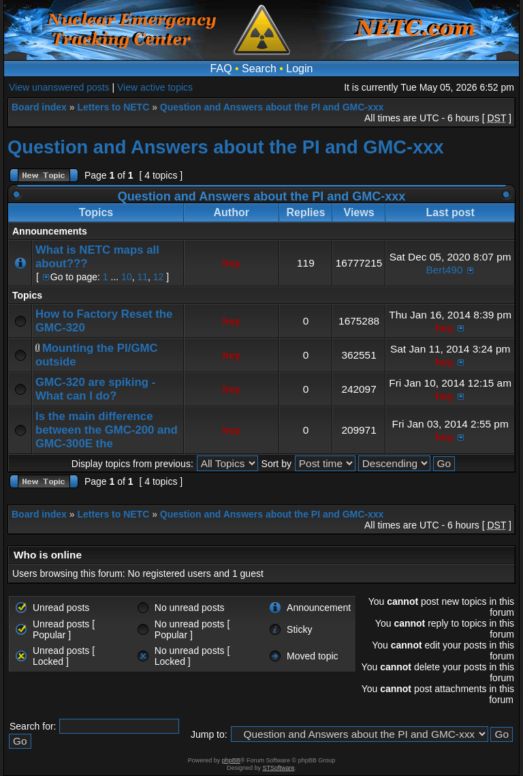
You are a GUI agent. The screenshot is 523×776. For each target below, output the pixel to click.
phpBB (231, 760)
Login (299, 68)
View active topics (155, 87)
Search (259, 68)
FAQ (221, 68)
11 (142, 276)
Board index (39, 107)
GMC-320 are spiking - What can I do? (95, 389)
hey (232, 263)
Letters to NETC (113, 107)
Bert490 (444, 269)
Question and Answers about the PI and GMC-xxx (272, 107)
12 (158, 276)
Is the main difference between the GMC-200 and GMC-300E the (106, 430)
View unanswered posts (59, 87)
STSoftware (279, 767)
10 (126, 276)
